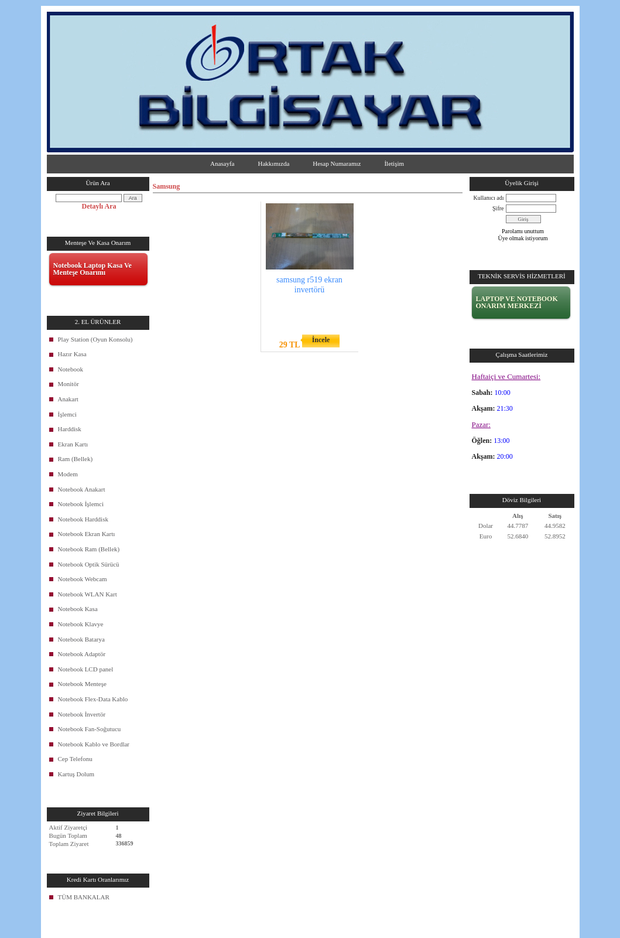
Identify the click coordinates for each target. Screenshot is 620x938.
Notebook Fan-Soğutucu (89, 728)
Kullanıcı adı (489, 198)
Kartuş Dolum (76, 773)
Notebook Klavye (81, 623)
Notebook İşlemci (81, 503)
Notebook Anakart (81, 489)
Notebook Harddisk (83, 519)
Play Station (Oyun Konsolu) (95, 339)
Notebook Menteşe (82, 683)
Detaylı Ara (99, 206)
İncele (321, 340)
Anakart (68, 399)
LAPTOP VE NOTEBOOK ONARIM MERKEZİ (517, 302)
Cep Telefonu (75, 758)
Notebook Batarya (81, 639)
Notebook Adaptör (82, 653)
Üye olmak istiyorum (523, 238)
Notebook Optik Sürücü (88, 564)
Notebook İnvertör (82, 714)
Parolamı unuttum (523, 231)
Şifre (497, 208)
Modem (68, 473)
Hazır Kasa (72, 353)
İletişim (394, 163)
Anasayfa (222, 163)
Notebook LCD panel (86, 669)
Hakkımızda (274, 163)
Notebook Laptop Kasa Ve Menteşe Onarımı (92, 269)
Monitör (68, 383)
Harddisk (69, 428)
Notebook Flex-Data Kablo (93, 698)
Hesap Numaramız (337, 163)
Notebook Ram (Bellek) (89, 548)
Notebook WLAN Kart (87, 594)
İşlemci (67, 414)
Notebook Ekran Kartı (86, 533)
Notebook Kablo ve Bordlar (94, 744)
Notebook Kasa (78, 608)
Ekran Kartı (73, 444)
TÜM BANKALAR (83, 897)
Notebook (70, 369)
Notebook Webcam (82, 578)
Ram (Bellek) (75, 458)
